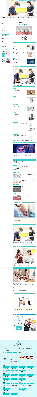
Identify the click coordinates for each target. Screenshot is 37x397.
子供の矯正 (20, 351)
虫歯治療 (3, 23)
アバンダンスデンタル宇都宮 (6, 388)
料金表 (18, 17)
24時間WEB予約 (25, 0)
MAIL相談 (18, 326)
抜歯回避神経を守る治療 (4, 28)
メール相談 (30, 0)
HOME (4, 17)
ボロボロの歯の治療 (4, 43)
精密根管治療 (3, 26)
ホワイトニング (4, 38)
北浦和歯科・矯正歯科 (22, 374)
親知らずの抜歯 (4, 46)
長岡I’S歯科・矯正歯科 (30, 383)
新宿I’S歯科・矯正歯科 (6, 370)
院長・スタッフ (22, 348)
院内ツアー (14, 17)
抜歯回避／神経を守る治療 (27, 350)
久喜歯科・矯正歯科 (6, 374)
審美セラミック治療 (4, 35)
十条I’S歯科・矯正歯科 (14, 370)
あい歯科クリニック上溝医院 (22, 379)
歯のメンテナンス (4, 44)
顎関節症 (20, 352)
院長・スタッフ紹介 (9, 17)
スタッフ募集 (27, 17)
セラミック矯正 (4, 36)
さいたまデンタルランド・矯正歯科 (30, 374)
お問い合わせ (32, 17)
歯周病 (21, 350)
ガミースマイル (4, 33)
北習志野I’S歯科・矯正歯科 (6, 383)
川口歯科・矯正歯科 (14, 374)
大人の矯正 (3, 30)
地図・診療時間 (22, 17)
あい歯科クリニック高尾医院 (22, 370)
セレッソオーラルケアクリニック (22, 388)
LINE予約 (34, 0)
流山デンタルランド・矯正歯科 (14, 383)
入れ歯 (3, 41)
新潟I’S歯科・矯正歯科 (22, 383)
